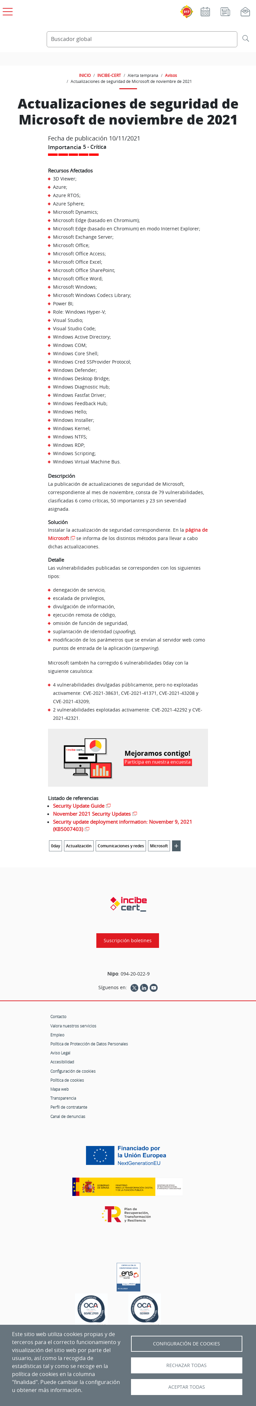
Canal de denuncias (67, 1116)
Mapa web (59, 1089)
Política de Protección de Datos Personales (89, 1043)
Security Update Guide (78, 805)
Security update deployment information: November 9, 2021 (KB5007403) (122, 825)
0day (55, 846)
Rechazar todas (186, 1365)
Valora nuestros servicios (73, 1025)
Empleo (57, 1034)
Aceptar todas (186, 1387)
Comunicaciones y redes (121, 846)
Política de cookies (67, 1080)
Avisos (171, 75)
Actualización (79, 846)
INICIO (85, 75)
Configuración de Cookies (186, 1344)
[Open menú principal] (7, 10)
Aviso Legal (60, 1052)
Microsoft (159, 846)
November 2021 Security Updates (92, 813)
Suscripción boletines (128, 941)
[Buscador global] (142, 39)
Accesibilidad (62, 1061)
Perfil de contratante (68, 1107)
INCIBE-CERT (109, 75)
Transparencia (63, 1098)
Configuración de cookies (73, 1071)
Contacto (58, 1016)
